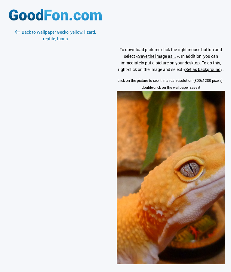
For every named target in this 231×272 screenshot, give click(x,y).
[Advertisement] (55, 113)
